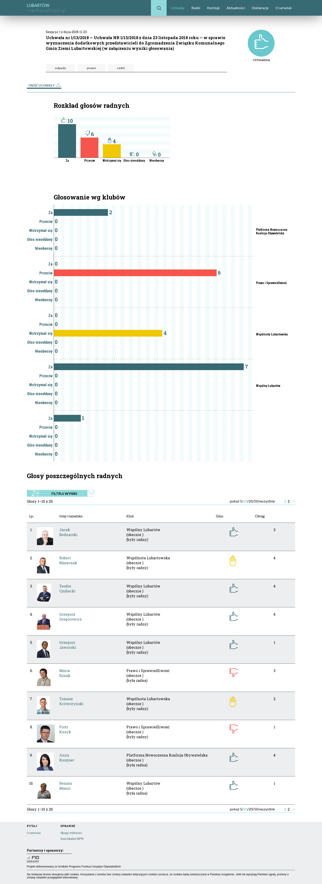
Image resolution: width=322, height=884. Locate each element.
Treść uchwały (44, 85)
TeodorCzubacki (67, 588)
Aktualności (236, 8)
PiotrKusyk (65, 729)
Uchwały (177, 8)
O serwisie (283, 8)
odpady (60, 68)
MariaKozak (64, 673)
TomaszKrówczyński (71, 701)
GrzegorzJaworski (67, 645)
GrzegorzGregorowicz (70, 616)
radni (121, 68)
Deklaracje (260, 8)
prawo (91, 68)
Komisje (213, 8)
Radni (195, 8)
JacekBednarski (68, 532)
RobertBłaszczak (68, 560)
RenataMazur (65, 786)
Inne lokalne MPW (72, 838)
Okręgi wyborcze (71, 833)
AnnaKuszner (66, 757)
